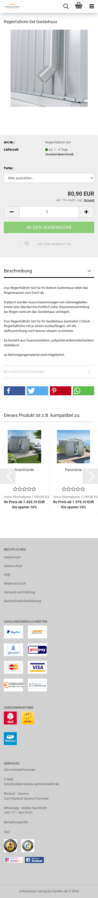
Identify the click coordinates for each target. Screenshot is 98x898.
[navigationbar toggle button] (91, 6)
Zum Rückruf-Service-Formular (26, 798)
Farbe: (8, 168)
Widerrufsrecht (15, 583)
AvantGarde (24, 470)
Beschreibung (18, 270)
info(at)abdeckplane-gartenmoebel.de (31, 784)
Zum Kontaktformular (19, 770)
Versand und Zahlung (19, 592)
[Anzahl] (49, 212)
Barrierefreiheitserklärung (22, 601)
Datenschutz (13, 566)
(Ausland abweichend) (59, 154)
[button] (11, 212)
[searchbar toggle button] (65, 6)
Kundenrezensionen (24, 371)
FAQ (7, 832)
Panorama (73, 470)
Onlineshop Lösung (33, 891)
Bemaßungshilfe (16, 822)
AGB (7, 575)
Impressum (12, 557)
